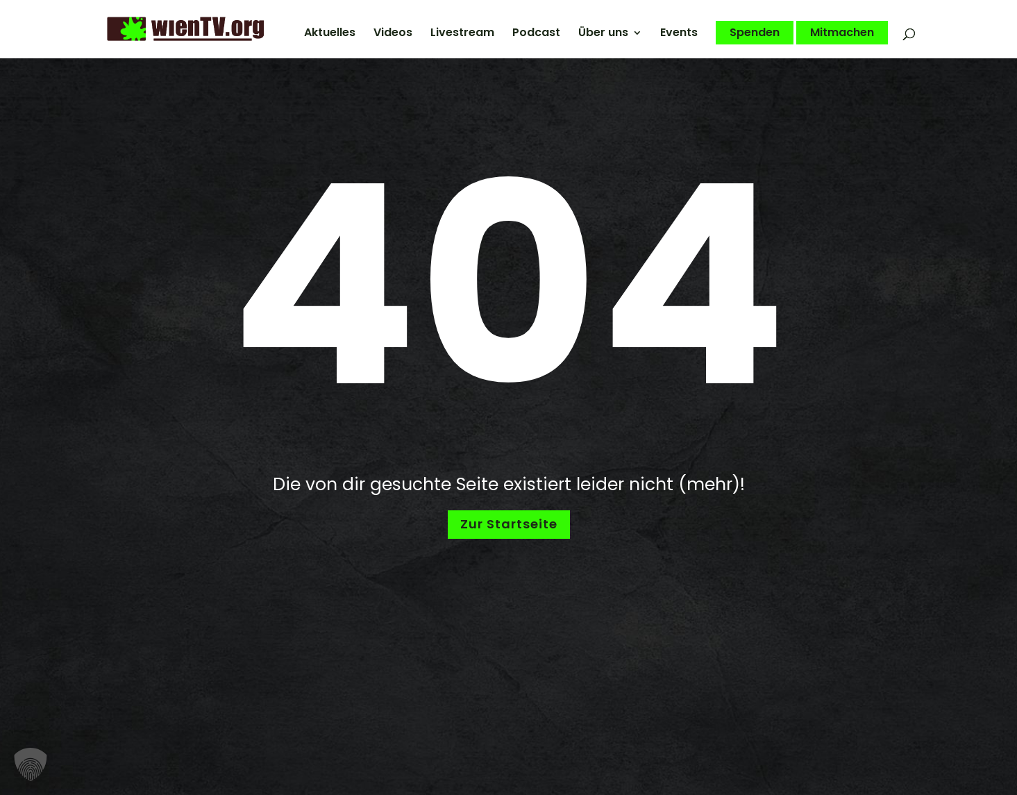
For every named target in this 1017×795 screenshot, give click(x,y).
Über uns (603, 34)
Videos (392, 34)
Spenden (755, 32)
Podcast (536, 34)
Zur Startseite (508, 524)
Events (679, 34)
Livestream (462, 34)
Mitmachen (842, 32)
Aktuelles (329, 34)
